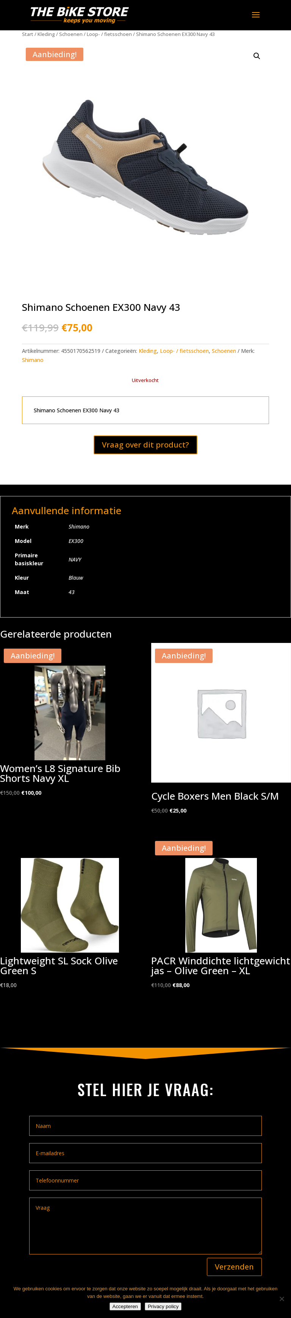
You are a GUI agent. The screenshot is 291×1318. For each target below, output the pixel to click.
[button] (257, 56)
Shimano (33, 359)
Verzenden (234, 1267)
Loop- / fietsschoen (109, 34)
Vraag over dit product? (145, 445)
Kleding (46, 34)
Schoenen (71, 34)
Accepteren (125, 1306)
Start (27, 34)
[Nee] (281, 1298)
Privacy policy (163, 1306)
